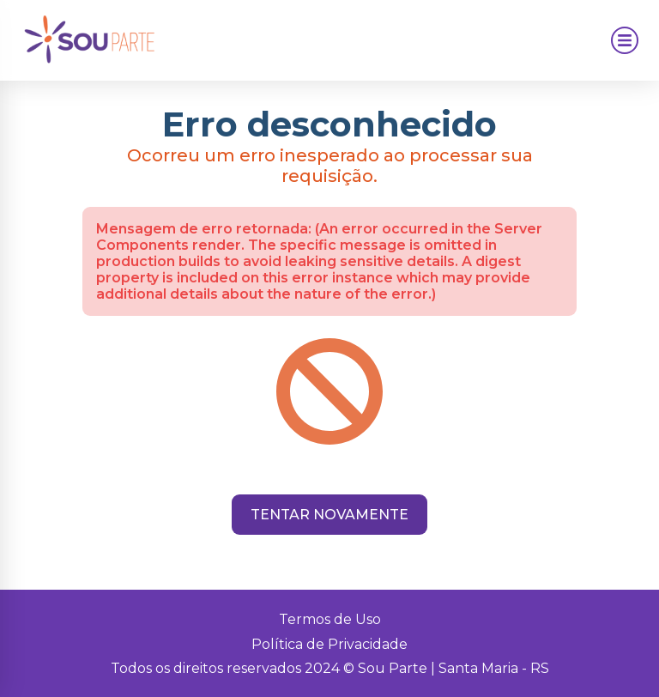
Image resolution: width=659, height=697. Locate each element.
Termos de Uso (330, 619)
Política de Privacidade (329, 644)
